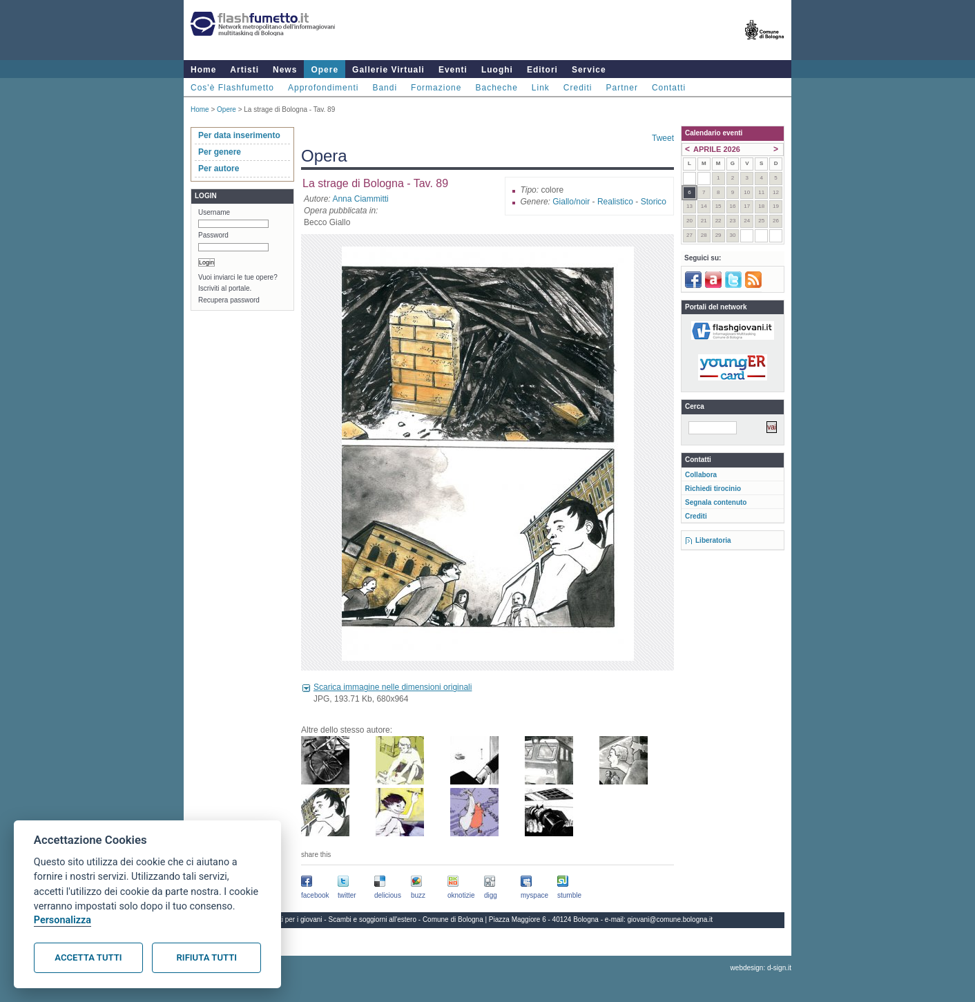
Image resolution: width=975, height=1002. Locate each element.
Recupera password (229, 300)
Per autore (218, 168)
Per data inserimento (239, 135)
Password (213, 235)
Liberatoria (713, 540)
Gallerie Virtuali (388, 70)
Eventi (452, 70)
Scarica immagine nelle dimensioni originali (392, 687)
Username (214, 212)
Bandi (384, 88)
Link (541, 88)
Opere (324, 70)
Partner (622, 88)
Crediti (577, 88)
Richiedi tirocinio (713, 488)
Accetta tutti (88, 957)
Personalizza (62, 920)
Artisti (244, 70)
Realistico (615, 201)
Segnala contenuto (715, 502)
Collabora (701, 475)
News (285, 70)
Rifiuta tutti (207, 957)
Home (203, 70)
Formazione (436, 88)
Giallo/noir (571, 201)
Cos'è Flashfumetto (232, 88)
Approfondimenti (323, 88)
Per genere (219, 152)
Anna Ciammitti (360, 199)
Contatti (669, 88)
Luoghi (497, 70)
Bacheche (496, 88)
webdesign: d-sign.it (761, 968)
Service (589, 70)
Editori (542, 70)
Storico (653, 201)
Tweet (663, 138)
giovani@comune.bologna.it (670, 919)
